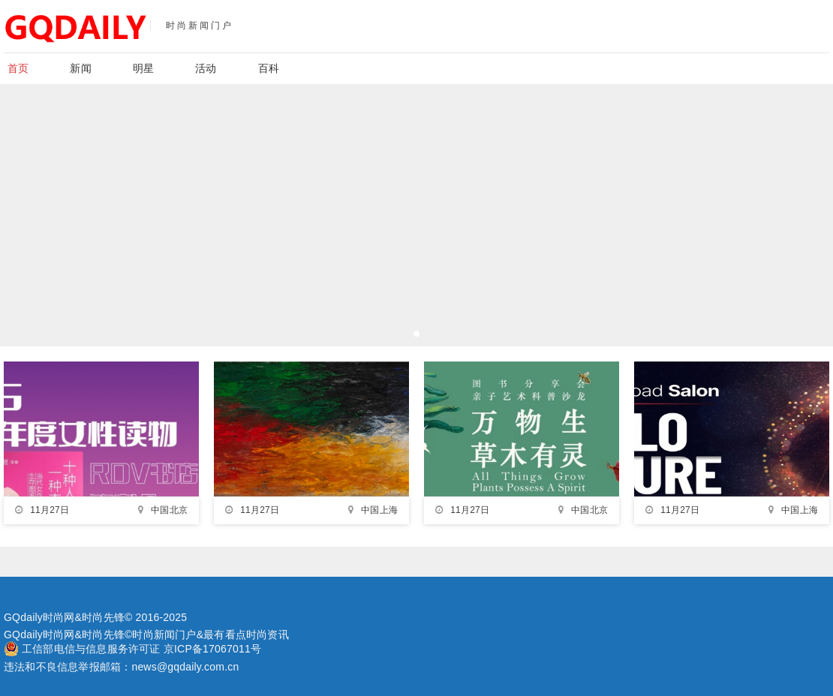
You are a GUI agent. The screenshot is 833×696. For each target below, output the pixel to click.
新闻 (80, 68)
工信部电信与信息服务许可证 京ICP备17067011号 (141, 649)
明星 (143, 68)
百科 (268, 68)
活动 (205, 68)
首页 (18, 68)
